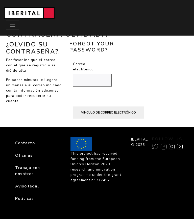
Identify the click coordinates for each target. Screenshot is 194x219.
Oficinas (24, 155)
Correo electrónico (76, 67)
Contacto (25, 143)
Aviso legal (27, 186)
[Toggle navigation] (12, 24)
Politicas (24, 198)
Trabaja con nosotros (27, 171)
